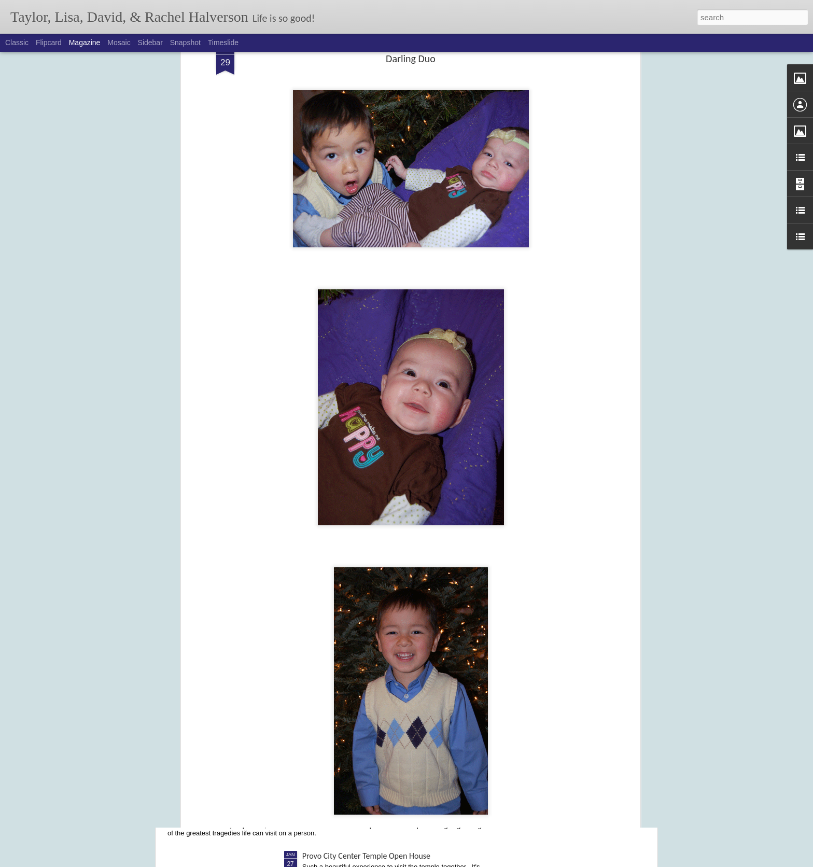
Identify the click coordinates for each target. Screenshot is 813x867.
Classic (17, 42)
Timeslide (223, 42)
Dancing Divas (325, 689)
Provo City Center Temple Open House (366, 856)
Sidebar (150, 42)
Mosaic (118, 42)
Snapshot (185, 42)
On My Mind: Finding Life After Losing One (257, 807)
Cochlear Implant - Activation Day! (359, 571)
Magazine (85, 42)
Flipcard (49, 42)
